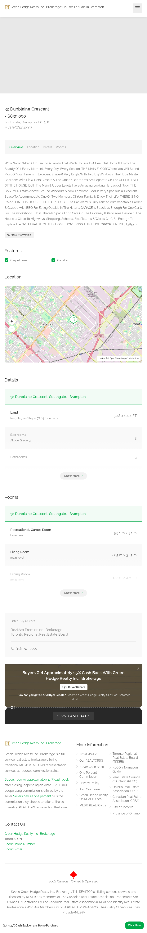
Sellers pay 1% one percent (32, 796)
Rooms (61, 147)
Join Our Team (89, 789)
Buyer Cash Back (91, 767)
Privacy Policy (89, 783)
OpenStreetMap (118, 358)
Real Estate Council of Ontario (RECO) (126, 779)
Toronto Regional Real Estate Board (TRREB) (125, 758)
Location (33, 147)
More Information (19, 234)
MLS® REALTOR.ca (92, 805)
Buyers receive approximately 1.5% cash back (37, 779)
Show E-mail (14, 849)
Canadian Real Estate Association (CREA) (127, 799)
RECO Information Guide (125, 769)
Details (47, 147)
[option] (110, 55)
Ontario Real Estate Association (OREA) (126, 789)
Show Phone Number (20, 844)
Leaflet (102, 358)
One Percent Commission (88, 774)
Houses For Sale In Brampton (83, 7)
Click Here (134, 925)
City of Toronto (123, 807)
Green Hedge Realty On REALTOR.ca (93, 797)
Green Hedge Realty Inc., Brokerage (33, 7)
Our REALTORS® (91, 760)
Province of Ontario (126, 813)
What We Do (88, 754)
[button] (11, 321)
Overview (16, 147)
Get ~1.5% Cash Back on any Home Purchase (30, 925)
